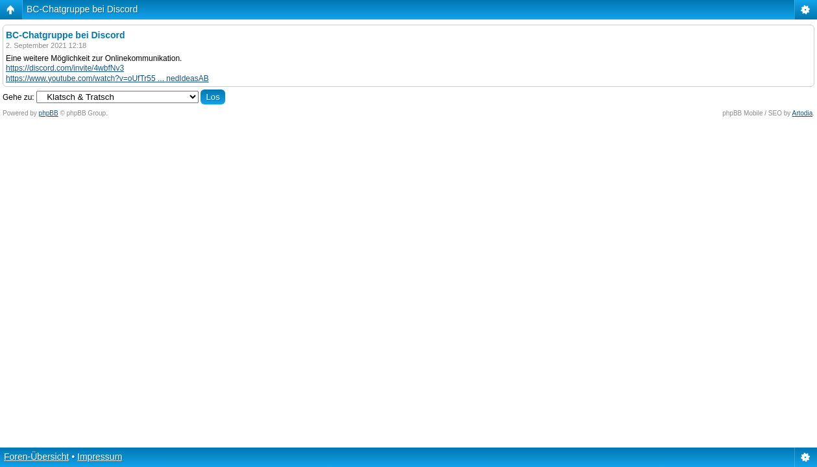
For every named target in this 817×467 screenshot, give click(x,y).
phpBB (48, 113)
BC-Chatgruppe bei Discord (82, 9)
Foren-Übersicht (36, 456)
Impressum (99, 456)
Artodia (802, 113)
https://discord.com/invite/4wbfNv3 (65, 68)
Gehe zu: (18, 97)
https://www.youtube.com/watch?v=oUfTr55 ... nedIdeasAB (107, 78)
